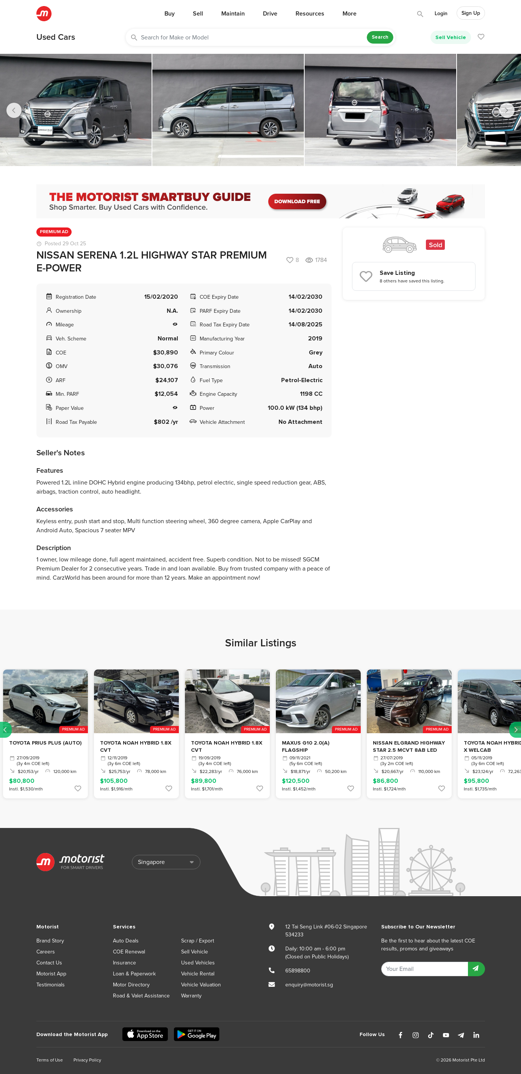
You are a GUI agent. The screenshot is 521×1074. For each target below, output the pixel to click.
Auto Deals (126, 941)
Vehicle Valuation (201, 984)
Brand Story (50, 941)
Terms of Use (49, 1060)
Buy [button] (169, 13)
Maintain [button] (233, 13)
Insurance (124, 963)
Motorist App (51, 974)
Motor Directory (131, 984)
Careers (45, 952)
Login (441, 13)
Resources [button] (310, 13)
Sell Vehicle (450, 37)
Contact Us (49, 963)
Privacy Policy (87, 1060)
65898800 (297, 970)
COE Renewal (129, 952)
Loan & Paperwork (134, 974)
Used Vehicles (198, 963)
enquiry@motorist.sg (309, 984)
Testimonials (50, 984)
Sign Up (471, 13)
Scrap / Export (197, 941)
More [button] (350, 13)
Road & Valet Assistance (141, 995)
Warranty (191, 995)
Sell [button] (198, 13)
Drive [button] (270, 13)
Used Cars (55, 37)
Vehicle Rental (197, 974)
